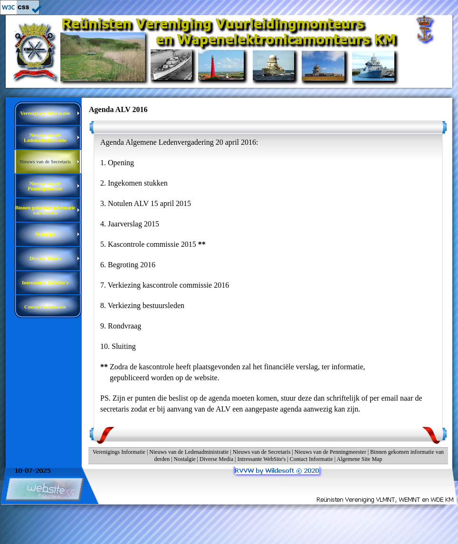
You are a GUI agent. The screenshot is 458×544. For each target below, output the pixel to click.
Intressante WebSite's (261, 459)
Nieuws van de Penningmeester (330, 452)
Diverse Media (216, 459)
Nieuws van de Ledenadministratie (189, 452)
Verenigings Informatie (119, 452)
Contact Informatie (311, 459)
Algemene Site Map (359, 459)
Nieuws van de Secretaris (262, 452)
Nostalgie (185, 459)
